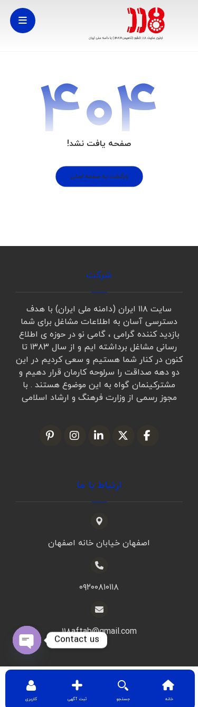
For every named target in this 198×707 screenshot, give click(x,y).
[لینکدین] (99, 435)
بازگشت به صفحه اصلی (99, 176)
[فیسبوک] (148, 435)
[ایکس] (123, 435)
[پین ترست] (51, 435)
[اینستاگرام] (75, 435)
